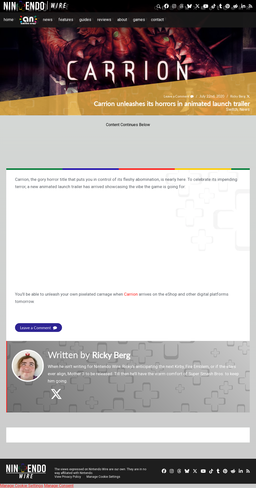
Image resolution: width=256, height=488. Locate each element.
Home (9, 19)
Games (139, 19)
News (47, 19)
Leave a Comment (176, 96)
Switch (232, 109)
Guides (85, 19)
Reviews (104, 19)
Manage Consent (59, 485)
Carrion (131, 294)
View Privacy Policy (67, 476)
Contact (157, 19)
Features (65, 19)
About (122, 19)
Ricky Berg (237, 96)
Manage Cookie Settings (103, 476)
